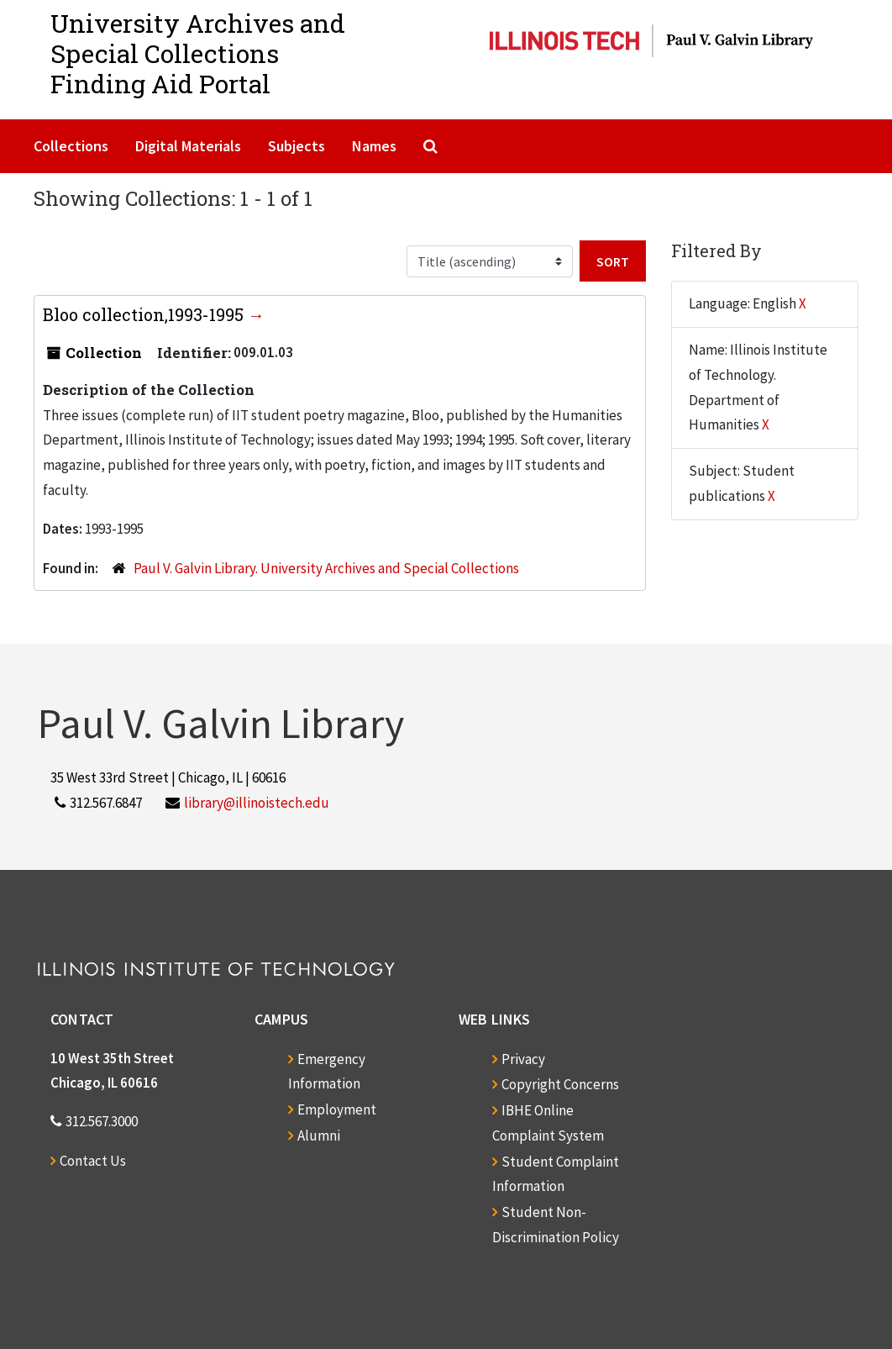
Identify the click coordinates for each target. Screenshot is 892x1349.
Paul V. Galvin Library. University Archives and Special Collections (326, 568)
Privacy (523, 1059)
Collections (71, 145)
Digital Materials (188, 145)
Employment (336, 1109)
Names (374, 145)
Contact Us (93, 1160)
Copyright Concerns (560, 1084)
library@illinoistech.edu (256, 802)
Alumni (318, 1135)
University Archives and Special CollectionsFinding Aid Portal (197, 53)
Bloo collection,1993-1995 (145, 314)
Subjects (296, 145)
